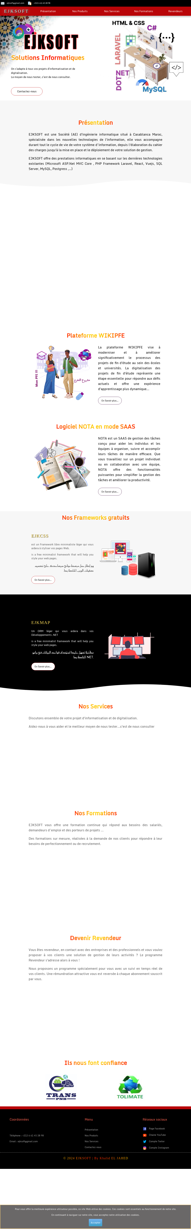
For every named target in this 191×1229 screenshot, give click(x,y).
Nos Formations (143, 11)
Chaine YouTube (154, 1135)
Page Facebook (154, 1129)
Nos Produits (80, 11)
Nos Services (112, 11)
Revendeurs (175, 11)
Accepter (95, 1222)
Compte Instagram (156, 1148)
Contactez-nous (27, 91)
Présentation (48, 11)
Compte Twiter (154, 1142)
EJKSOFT (16, 11)
